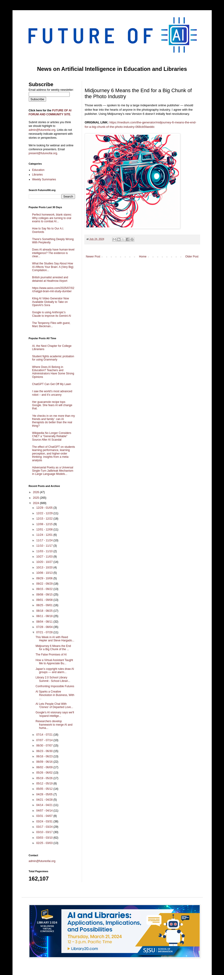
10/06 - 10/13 (44, 572)
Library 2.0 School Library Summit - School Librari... (52, 679)
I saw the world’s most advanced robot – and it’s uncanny (52, 393)
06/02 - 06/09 (44, 767)
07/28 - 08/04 (44, 627)
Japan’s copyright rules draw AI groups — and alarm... (54, 670)
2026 (36, 492)
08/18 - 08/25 (44, 610)
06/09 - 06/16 (44, 761)
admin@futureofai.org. (42, 130)
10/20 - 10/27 (44, 562)
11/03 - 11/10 (44, 551)
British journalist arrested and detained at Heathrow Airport (50, 279)
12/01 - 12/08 (44, 529)
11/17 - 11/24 (44, 540)
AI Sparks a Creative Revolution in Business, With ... (54, 695)
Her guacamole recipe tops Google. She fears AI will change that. (52, 405)
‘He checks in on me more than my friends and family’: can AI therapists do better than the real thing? (53, 420)
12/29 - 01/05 (44, 507)
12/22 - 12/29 (44, 513)
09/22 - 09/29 (44, 583)
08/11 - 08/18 (44, 616)
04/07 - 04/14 (44, 810)
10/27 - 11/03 (44, 556)
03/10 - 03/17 (44, 832)
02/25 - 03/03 (44, 843)
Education (38, 170)
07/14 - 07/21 (44, 734)
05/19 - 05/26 (44, 778)
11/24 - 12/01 (44, 534)
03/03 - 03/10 (44, 837)
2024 (36, 503)
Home (142, 256)
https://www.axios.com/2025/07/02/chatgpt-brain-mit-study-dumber (53, 289)
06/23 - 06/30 (44, 751)
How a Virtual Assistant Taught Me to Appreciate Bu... (54, 661)
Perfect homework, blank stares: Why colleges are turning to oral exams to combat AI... (52, 218)
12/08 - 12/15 (44, 524)
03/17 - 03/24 (44, 826)
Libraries (37, 174)
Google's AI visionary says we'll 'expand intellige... (54, 714)
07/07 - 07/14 (44, 740)
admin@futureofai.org (42, 861)
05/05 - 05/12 (44, 788)
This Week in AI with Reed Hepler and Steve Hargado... (54, 639)
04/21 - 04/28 (44, 799)
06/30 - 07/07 (44, 745)
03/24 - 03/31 (44, 821)
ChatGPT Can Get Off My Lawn (51, 384)
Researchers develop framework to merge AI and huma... (53, 725)
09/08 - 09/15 (44, 594)
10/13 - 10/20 (44, 567)
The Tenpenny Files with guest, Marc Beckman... (51, 324)
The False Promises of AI (50, 654)
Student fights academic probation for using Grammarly (53, 358)
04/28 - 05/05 (44, 794)
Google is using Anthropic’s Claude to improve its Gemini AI (51, 314)
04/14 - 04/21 (44, 805)
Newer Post (93, 256)
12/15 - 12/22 (44, 518)
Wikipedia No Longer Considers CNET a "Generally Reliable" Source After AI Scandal (51, 436)
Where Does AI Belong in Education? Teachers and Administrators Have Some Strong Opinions (53, 372)
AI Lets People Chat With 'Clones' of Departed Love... (54, 705)
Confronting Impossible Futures (54, 686)
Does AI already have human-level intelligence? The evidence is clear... (53, 253)
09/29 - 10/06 (44, 578)
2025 (36, 497)
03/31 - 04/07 (44, 816)
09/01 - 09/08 (44, 600)
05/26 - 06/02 (44, 772)
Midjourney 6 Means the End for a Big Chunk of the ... (53, 647)
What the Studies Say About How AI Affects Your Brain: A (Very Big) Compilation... (53, 267)
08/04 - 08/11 (44, 621)
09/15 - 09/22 (44, 589)
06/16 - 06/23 (44, 756)
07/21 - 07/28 (44, 632)
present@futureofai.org (43, 153)
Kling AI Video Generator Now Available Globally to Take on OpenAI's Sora (50, 302)
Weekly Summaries (44, 179)
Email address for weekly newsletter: (51, 89)
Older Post (192, 256)
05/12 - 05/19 (44, 783)
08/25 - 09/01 (44, 605)
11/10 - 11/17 (44, 545)
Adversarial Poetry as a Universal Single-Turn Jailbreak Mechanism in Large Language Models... (52, 471)
